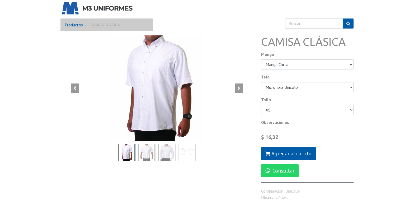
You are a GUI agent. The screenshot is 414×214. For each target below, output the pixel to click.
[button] (75, 88)
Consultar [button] (279, 170)
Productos (74, 24)
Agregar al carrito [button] (288, 153)
